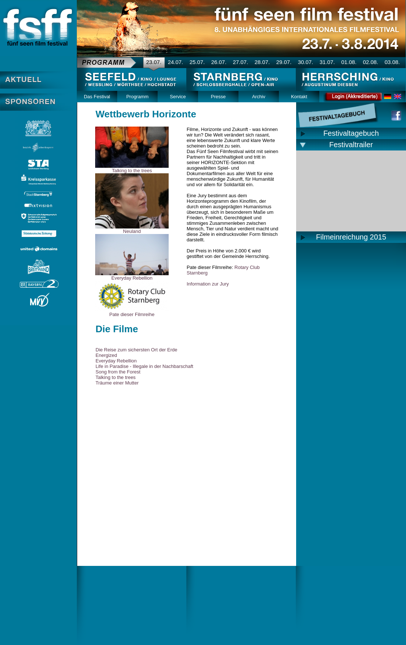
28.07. (262, 62)
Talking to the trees (132, 170)
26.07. (219, 62)
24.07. (175, 62)
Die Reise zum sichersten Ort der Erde (136, 349)
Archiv (258, 96)
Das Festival (97, 96)
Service (178, 96)
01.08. (349, 62)
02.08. (370, 62)
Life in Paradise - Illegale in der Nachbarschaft (144, 366)
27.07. (240, 62)
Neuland (132, 231)
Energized (106, 355)
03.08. (392, 62)
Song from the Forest (118, 372)
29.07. (284, 62)
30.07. (305, 62)
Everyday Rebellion (131, 278)
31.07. (327, 62)
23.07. (154, 62)
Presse (218, 96)
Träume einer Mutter (117, 383)
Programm (137, 96)
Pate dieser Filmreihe (132, 314)
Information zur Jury (208, 284)
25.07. (197, 62)
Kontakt (299, 96)
